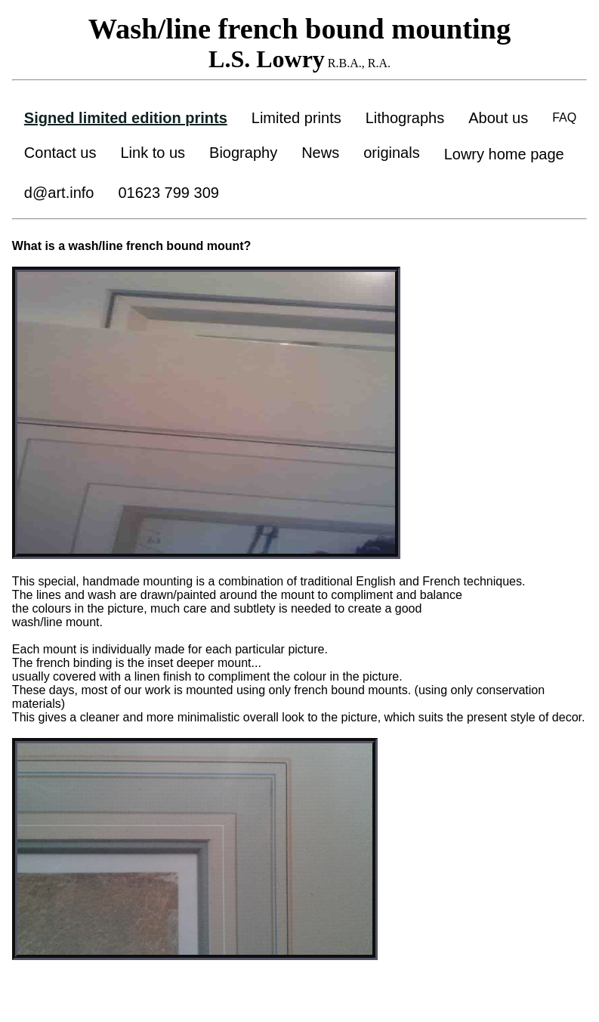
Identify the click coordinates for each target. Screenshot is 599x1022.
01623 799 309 (168, 192)
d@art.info (59, 192)
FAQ (564, 117)
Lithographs (405, 118)
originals (391, 152)
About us (498, 118)
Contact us (60, 152)
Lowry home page (504, 154)
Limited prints (296, 118)
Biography (243, 152)
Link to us (152, 152)
